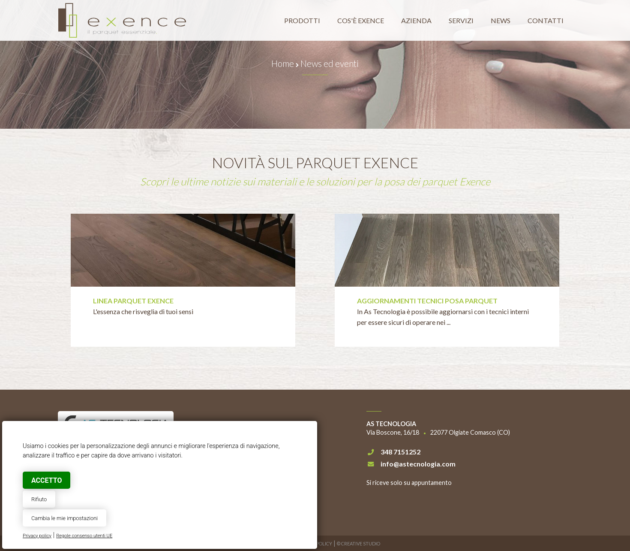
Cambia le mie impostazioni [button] (64, 518)
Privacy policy (37, 536)
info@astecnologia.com (418, 464)
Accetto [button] (46, 480)
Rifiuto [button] (39, 499)
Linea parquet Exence (133, 301)
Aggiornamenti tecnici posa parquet (427, 301)
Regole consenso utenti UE (84, 536)
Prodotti (302, 20)
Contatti (546, 20)
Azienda (416, 20)
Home (282, 63)
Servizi (461, 20)
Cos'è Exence (360, 20)
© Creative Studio (358, 543)
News (500, 20)
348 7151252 (400, 452)
